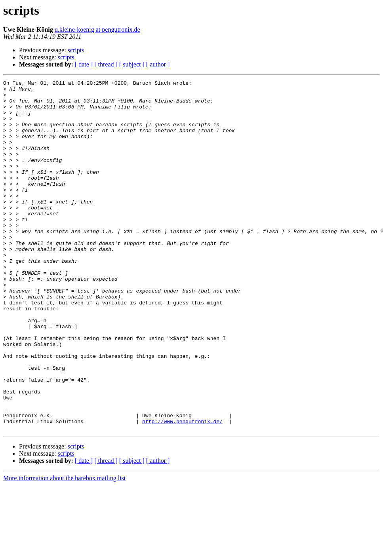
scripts (76, 50)
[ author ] (158, 64)
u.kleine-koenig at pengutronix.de (97, 29)
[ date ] (84, 64)
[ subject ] (132, 64)
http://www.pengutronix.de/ (182, 490)
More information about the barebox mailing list (64, 548)
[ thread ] (106, 64)
